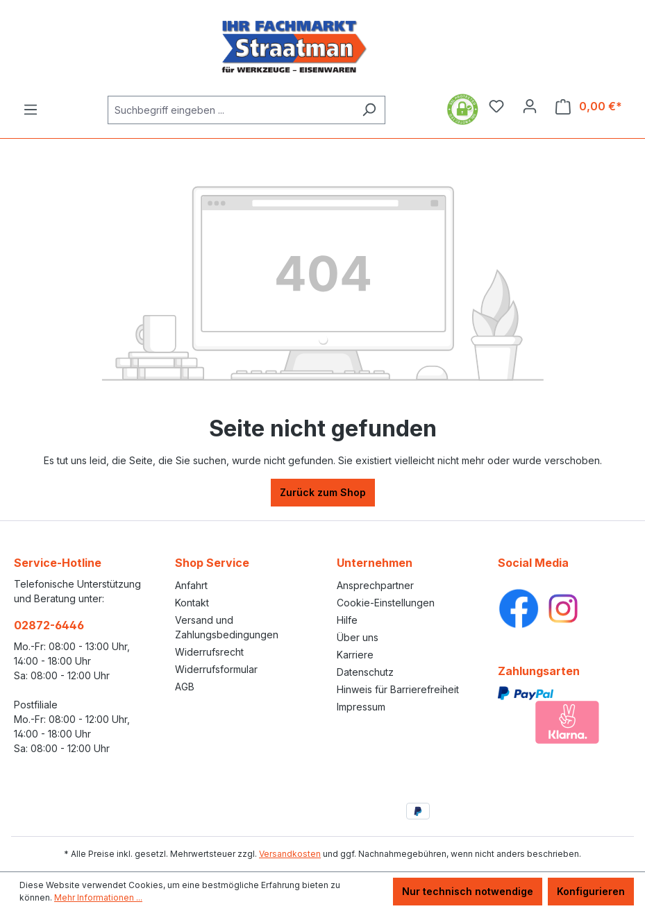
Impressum (361, 707)
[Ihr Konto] (529, 106)
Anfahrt (191, 585)
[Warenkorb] (588, 106)
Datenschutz (365, 672)
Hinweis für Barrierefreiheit (398, 689)
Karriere (355, 655)
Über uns (357, 637)
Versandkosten (290, 854)
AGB (184, 686)
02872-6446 (49, 625)
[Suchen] (369, 110)
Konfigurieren (591, 891)
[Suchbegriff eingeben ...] (230, 110)
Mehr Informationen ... (98, 897)
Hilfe (347, 620)
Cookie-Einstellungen (386, 602)
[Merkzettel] (496, 106)
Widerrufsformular (216, 669)
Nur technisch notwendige (467, 891)
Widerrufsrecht (209, 652)
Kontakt (192, 602)
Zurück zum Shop (323, 492)
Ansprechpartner (375, 585)
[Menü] (30, 110)
